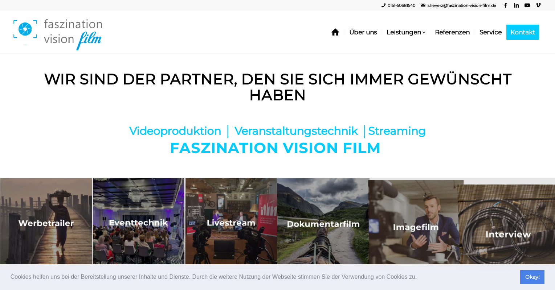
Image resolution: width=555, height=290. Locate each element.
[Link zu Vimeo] (538, 5)
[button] (420, 278)
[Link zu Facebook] (505, 5)
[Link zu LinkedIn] (516, 5)
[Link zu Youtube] (527, 5)
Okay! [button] (532, 277)
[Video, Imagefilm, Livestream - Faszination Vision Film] (58, 32)
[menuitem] (335, 32)
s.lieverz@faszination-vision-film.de (462, 5)
